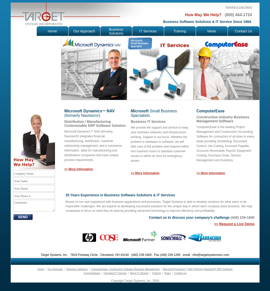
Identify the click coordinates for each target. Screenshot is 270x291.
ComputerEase (92, 273)
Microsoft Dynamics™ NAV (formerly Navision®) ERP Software (197, 269)
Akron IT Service (139, 273)
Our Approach (55, 269)
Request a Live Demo (239, 6)
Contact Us (180, 273)
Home (40, 269)
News (167, 273)
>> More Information (211, 173)
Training (156, 273)
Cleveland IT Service (115, 273)
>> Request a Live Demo (234, 224)
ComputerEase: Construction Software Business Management (125, 269)
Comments (34, 206)
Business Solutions (77, 269)
